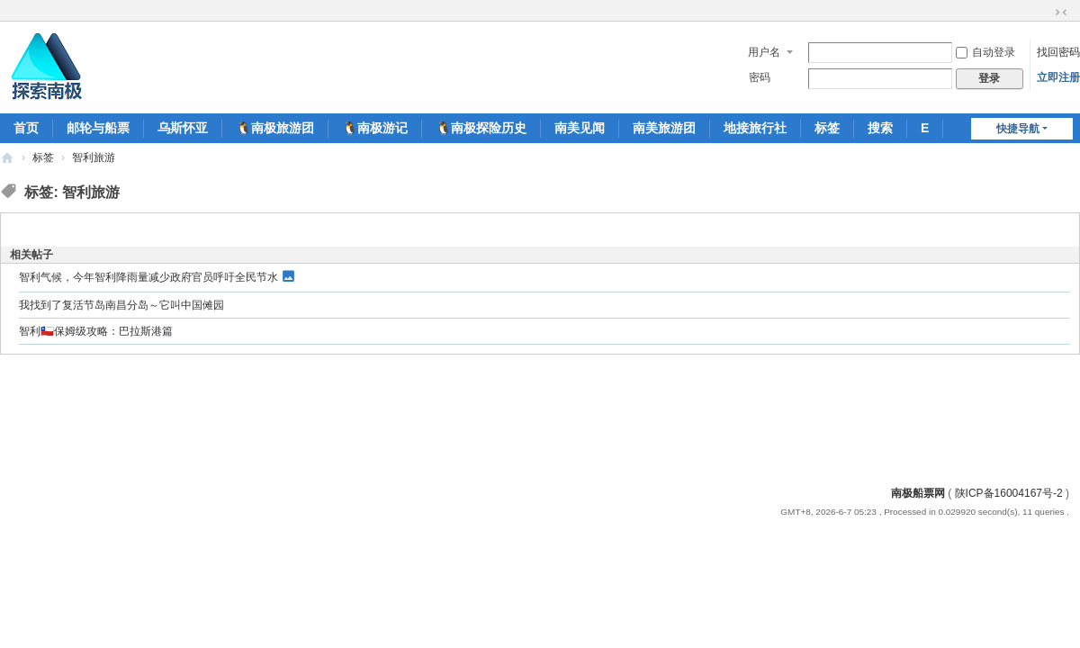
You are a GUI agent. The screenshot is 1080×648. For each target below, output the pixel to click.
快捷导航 (1018, 128)
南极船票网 (918, 493)
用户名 (764, 52)
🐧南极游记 (375, 128)
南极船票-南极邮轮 (7, 158)
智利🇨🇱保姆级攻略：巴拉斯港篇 (96, 331)
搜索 (880, 128)
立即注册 (1058, 77)
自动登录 (985, 52)
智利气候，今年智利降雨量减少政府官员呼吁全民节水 (148, 277)
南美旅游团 (664, 128)
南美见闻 (579, 128)
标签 (827, 128)
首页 (26, 128)
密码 (759, 77)
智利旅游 (93, 157)
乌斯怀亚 (183, 128)
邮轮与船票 (98, 128)
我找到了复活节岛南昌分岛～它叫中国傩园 (121, 305)
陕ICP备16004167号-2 (1009, 493)
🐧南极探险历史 (481, 128)
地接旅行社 (755, 128)
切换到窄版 (1061, 12)
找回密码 (1058, 52)
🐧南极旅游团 (275, 128)
